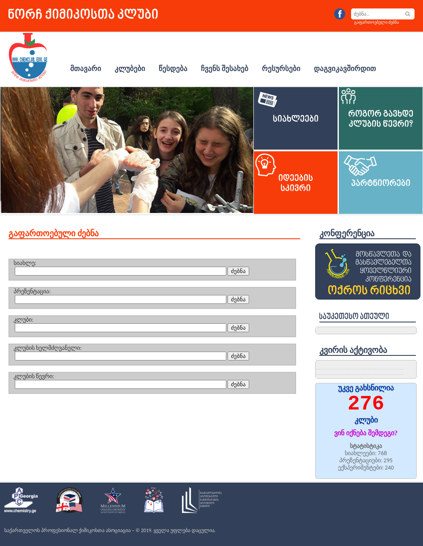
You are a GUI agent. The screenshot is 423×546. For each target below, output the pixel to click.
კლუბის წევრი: (34, 376)
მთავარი (85, 69)
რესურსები (281, 69)
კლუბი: (23, 319)
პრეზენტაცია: (32, 291)
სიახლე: (25, 263)
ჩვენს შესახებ (224, 69)
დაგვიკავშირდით (345, 69)
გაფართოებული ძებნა (376, 22)
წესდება (173, 69)
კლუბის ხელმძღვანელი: (48, 348)
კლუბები (130, 69)
